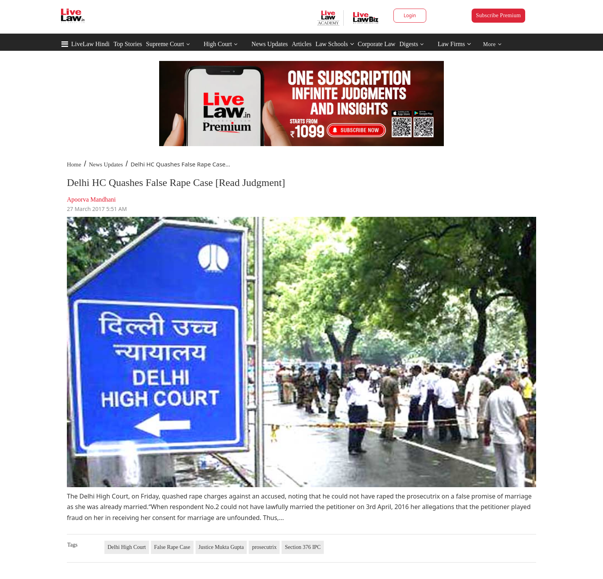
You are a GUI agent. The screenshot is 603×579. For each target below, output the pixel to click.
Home (74, 164)
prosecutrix (264, 547)
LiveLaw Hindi (90, 44)
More (492, 44)
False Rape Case (172, 547)
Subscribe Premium (498, 15)
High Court (218, 44)
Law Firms (454, 44)
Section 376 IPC (303, 547)
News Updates (269, 44)
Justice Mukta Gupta (221, 547)
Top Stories (127, 44)
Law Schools (335, 44)
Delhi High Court (127, 547)
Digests (408, 44)
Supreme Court (165, 44)
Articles (302, 44)
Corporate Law (376, 44)
